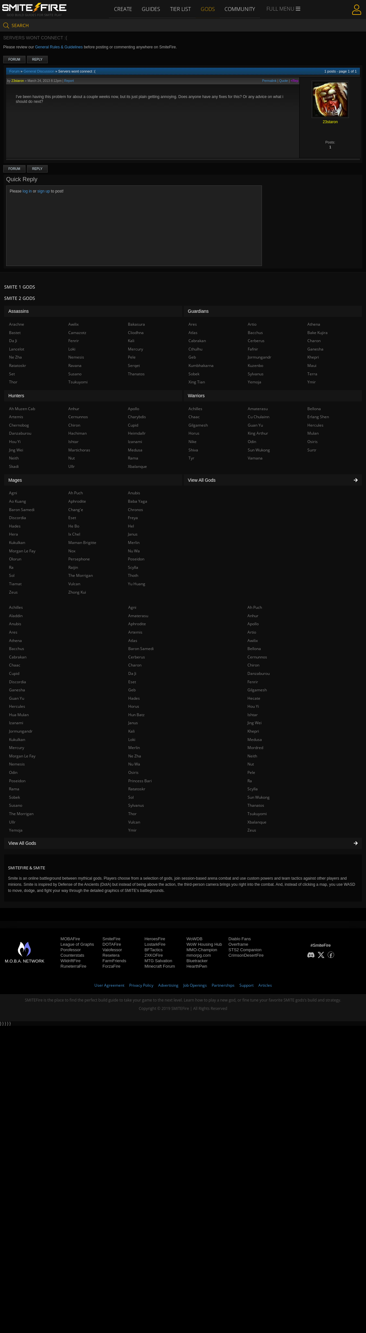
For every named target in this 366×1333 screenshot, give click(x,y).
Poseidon (17, 781)
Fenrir (252, 682)
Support (246, 985)
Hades (134, 698)
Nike (192, 441)
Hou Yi (253, 706)
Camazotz (77, 332)
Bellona (254, 648)
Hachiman (77, 433)
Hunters (16, 395)
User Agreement (109, 985)
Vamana (255, 458)
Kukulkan (17, 739)
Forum (14, 59)
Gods (208, 8)
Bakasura (136, 324)
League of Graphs (77, 944)
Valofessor (112, 949)
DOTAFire (111, 944)
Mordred (255, 747)
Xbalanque (256, 822)
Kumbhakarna (201, 365)
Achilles (16, 607)
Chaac (14, 665)
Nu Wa (134, 764)
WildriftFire (71, 960)
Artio (251, 632)
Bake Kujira (317, 332)
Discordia (17, 682)
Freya (133, 517)
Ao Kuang (17, 501)
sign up (43, 191)
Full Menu (284, 9)
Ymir (132, 830)
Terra (312, 374)
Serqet (134, 365)
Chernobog (19, 425)
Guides (150, 8)
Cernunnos (257, 657)
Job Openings (195, 985)
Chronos (135, 509)
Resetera (111, 955)
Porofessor (71, 949)
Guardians (198, 311)
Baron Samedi (141, 648)
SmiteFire (111, 938)
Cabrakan (17, 657)
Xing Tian (196, 382)
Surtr (311, 450)
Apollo (253, 624)
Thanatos (255, 805)
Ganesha (17, 690)
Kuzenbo (255, 365)
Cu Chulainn (258, 417)
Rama (14, 789)
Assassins (18, 311)
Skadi (14, 466)
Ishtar (252, 714)
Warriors (196, 395)
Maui (311, 365)
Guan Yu (16, 698)
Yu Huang (136, 584)
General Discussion (39, 71)
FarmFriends (114, 960)
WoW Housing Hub (204, 944)
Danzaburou (258, 673)
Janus (133, 723)
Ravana (75, 365)
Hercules (17, 706)
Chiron (253, 665)
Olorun (15, 559)
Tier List (180, 8)
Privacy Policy (141, 985)
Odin (13, 772)
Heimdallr (137, 433)
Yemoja (16, 830)
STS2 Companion (245, 949)
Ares (13, 632)
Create (122, 8)
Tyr (191, 458)
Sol (131, 797)
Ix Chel (74, 534)
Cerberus (136, 657)
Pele (251, 772)
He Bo (73, 526)
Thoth (133, 575)
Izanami (16, 723)
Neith (252, 756)
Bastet (15, 332)
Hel (131, 526)
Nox (71, 551)
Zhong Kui (77, 592)
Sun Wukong (258, 797)
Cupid (14, 673)
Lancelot (16, 349)
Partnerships (223, 985)
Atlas (132, 640)
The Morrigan (21, 813)
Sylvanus (136, 805)
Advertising (168, 985)
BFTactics (153, 949)
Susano (15, 805)
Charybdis (137, 417)
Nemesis (17, 764)
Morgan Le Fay (22, 756)
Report (69, 81)
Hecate (253, 698)
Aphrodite (137, 624)
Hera (13, 534)
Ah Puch (254, 607)
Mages (15, 480)
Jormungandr (21, 731)
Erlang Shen (318, 417)
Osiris (133, 772)
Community (241, 8)
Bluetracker (197, 960)
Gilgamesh (257, 690)
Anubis (15, 624)
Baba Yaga (137, 501)
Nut (250, 764)
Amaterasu (138, 615)
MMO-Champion (202, 949)
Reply (37, 59)
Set (12, 374)
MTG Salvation (158, 960)
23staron (17, 81)
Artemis (135, 632)
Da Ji (132, 673)
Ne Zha (134, 756)
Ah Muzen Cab (22, 408)
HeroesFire (154, 938)
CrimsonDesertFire (246, 955)
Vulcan (134, 822)
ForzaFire (111, 966)
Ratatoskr (136, 789)
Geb (132, 690)
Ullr (12, 822)
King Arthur (258, 433)
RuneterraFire (73, 966)
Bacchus (16, 648)
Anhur (252, 615)
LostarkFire (154, 944)
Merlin (134, 747)
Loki (131, 739)
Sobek (14, 797)
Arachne (16, 324)
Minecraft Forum (159, 966)
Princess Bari (140, 781)
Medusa (254, 739)
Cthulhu (195, 349)
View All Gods (183, 843)
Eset (132, 682)
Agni (132, 607)
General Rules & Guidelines (59, 47)
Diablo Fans (239, 938)
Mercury (16, 747)
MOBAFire (70, 938)
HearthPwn (197, 966)
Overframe (238, 944)
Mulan (313, 433)
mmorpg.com (199, 955)
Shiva (193, 450)
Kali (131, 731)
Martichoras (79, 450)
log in (27, 191)
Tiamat (15, 584)
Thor (132, 813)
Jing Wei (254, 723)
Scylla (252, 789)
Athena (15, 640)
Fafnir (253, 349)
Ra (249, 781)
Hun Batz (136, 714)
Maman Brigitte (82, 542)
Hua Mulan (19, 714)
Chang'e (75, 509)
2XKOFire (153, 955)
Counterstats (72, 955)
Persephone (79, 559)
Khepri (253, 731)
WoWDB (195, 938)
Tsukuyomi (257, 813)
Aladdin (16, 615)
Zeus (251, 830)
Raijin (73, 567)
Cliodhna (136, 332)
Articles (265, 985)
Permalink (269, 81)
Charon (134, 665)
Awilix (252, 640)
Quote (283, 81)
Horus (133, 706)
